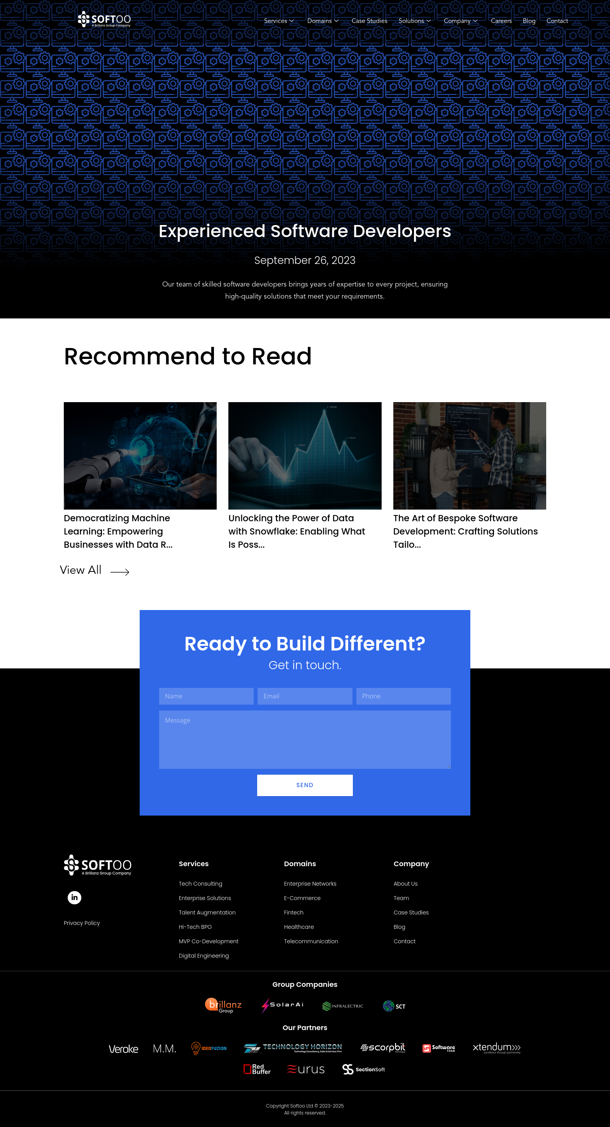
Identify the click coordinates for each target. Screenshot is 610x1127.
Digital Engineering (204, 954)
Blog (527, 21)
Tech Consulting (201, 882)
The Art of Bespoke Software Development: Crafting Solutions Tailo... (458, 531)
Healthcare (299, 926)
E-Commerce (302, 897)
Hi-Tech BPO (195, 926)
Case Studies (366, 21)
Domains (318, 22)
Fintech (293, 911)
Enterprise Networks (310, 882)
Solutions (411, 22)
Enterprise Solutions (205, 897)
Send (305, 784)
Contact (556, 21)
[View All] (119, 572)
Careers (499, 21)
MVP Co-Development (208, 940)
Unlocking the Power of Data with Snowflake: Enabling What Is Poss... (300, 531)
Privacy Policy (82, 923)
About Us (406, 882)
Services (274, 22)
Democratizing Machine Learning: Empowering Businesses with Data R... (121, 531)
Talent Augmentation (207, 911)
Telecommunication (311, 940)
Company (458, 22)
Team (401, 897)
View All (81, 569)
